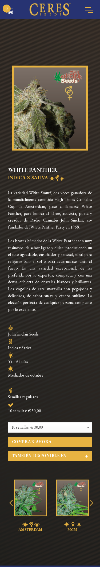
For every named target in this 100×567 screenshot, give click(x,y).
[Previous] (11, 513)
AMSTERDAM (30, 527)
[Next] (91, 513)
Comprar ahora (32, 441)
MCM (72, 527)
